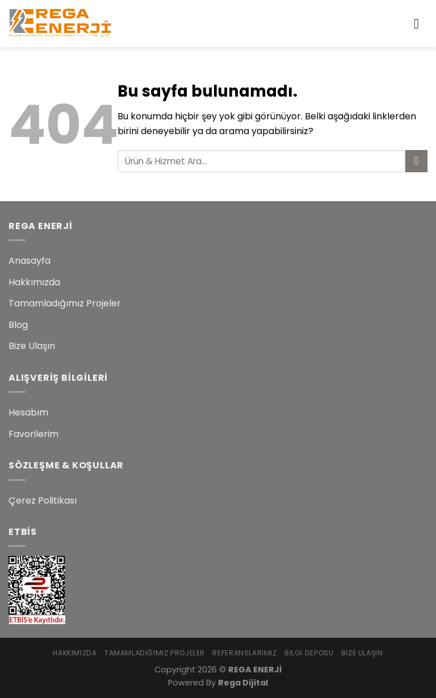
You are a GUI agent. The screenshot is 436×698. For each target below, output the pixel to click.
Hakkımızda (34, 282)
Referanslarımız (244, 653)
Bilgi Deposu (308, 653)
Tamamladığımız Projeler (65, 303)
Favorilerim (33, 434)
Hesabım (28, 412)
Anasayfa (30, 260)
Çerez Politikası (43, 500)
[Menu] (420, 24)
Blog (18, 324)
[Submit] (416, 161)
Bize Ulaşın (32, 345)
